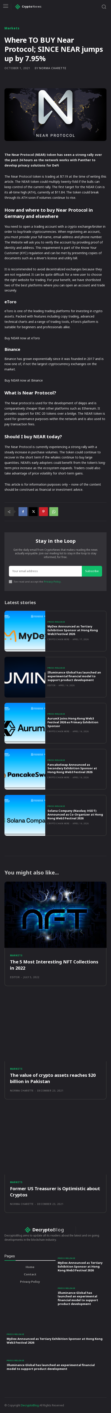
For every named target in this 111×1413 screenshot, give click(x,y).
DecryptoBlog (30, 1405)
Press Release (56, 622)
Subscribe (92, 571)
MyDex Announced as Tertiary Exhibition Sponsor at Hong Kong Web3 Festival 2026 (72, 630)
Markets (12, 28)
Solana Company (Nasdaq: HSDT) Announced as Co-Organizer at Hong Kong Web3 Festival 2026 (75, 814)
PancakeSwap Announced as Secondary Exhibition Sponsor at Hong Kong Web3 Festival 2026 (72, 768)
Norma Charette (52, 68)
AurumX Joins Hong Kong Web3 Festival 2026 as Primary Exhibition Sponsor (72, 722)
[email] (45, 571)
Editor (51, 685)
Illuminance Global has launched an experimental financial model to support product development (74, 676)
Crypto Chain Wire (58, 639)
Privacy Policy (52, 581)
